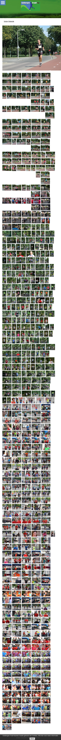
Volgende (11, 21)
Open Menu (3, 2)
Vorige (6, 21)
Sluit (32, 738)
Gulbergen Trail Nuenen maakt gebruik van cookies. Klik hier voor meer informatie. (30, 735)
